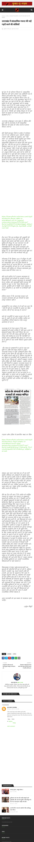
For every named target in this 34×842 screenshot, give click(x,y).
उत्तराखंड (9, 654)
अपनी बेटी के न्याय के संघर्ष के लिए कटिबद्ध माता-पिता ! (20, 809)
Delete (13, 719)
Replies (10, 721)
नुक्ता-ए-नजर (6, 28)
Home (3, 16)
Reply (9, 719)
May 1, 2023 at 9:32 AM (14, 709)
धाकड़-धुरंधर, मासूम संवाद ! (16, 789)
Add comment (11, 726)
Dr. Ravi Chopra (12, 707)
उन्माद (7, 16)
